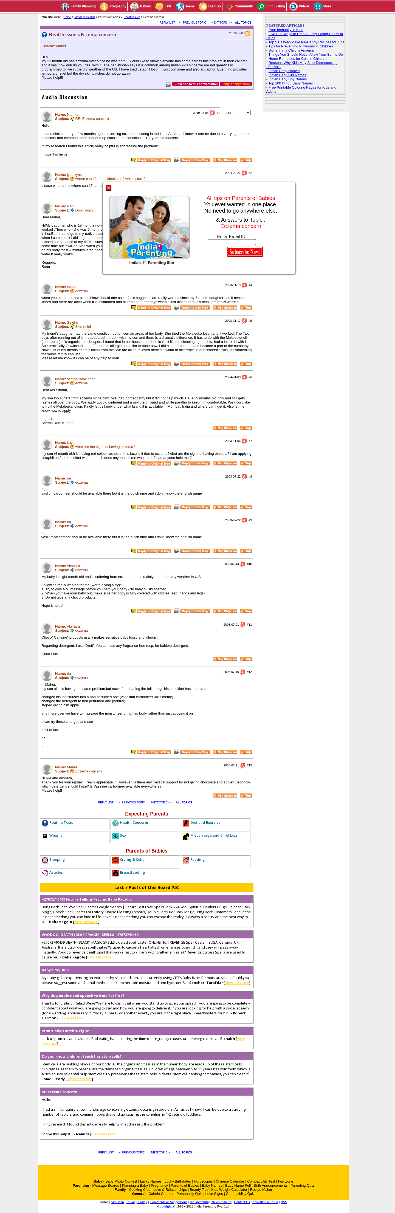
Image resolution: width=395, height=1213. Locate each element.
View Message (86, 921)
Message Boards (84, 17)
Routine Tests (61, 822)
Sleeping (57, 859)
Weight (55, 835)
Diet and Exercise (205, 822)
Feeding (197, 859)
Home (67, 17)
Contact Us (242, 1202)
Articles (56, 872)
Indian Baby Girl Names (287, 75)
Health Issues (132, 17)
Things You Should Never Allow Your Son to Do (306, 54)
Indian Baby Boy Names (288, 79)
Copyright (164, 1206)
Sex (123, 835)
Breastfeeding (132, 872)
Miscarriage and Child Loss (214, 835)
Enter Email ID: (232, 236)
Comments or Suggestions (168, 1202)
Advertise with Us (265, 1202)
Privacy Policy (136, 1202)
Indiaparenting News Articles (211, 1202)
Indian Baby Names (284, 71)
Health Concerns (134, 822)
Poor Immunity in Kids (286, 30)
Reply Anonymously (235, 84)
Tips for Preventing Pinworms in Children (301, 46)
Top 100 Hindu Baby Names (291, 83)
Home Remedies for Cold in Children (298, 59)
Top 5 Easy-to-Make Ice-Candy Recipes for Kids (307, 42)
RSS (284, 1202)
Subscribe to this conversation (196, 84)
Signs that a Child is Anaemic (292, 50)
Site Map (117, 1202)
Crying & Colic (132, 859)
